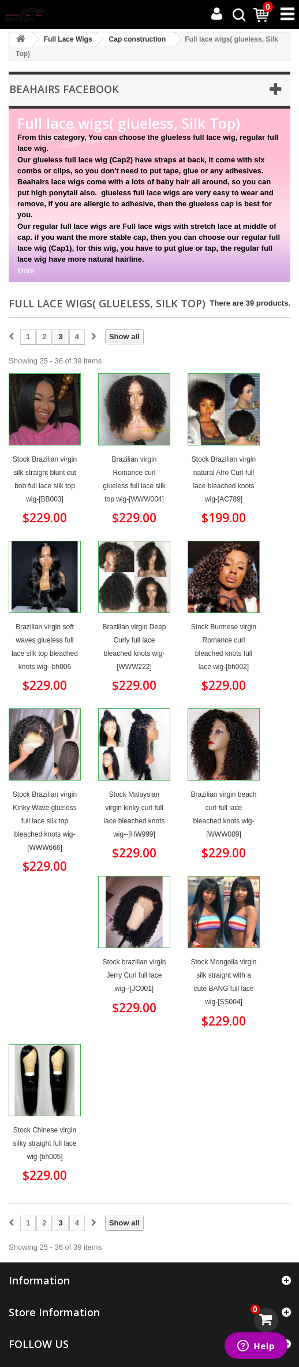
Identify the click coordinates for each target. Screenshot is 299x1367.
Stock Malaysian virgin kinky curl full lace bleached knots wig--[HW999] (134, 814)
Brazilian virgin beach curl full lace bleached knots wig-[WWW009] (223, 814)
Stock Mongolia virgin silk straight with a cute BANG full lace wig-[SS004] (223, 982)
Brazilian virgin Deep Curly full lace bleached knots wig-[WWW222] (134, 647)
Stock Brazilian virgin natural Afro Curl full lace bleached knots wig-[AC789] (224, 479)
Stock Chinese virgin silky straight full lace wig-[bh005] (44, 1143)
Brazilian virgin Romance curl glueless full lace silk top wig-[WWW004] (134, 479)
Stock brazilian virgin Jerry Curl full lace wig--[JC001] (134, 975)
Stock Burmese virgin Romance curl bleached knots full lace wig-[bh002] (223, 647)
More (26, 270)
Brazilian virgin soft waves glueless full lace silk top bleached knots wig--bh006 (45, 647)
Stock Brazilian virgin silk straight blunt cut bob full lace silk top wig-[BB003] (45, 479)
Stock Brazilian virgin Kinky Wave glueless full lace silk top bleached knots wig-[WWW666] (45, 821)
